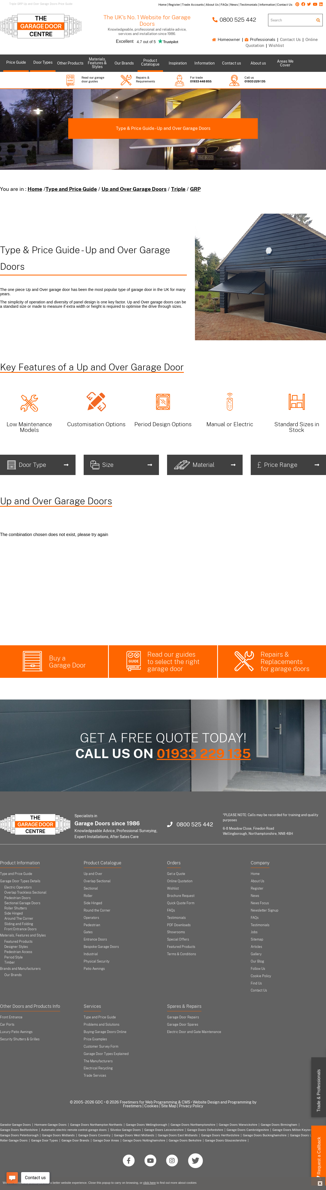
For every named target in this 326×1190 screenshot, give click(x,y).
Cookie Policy (261, 976)
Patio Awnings (94, 969)
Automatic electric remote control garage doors (74, 1130)
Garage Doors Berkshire (185, 1140)
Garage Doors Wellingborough (146, 1125)
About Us (257, 881)
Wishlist (276, 45)
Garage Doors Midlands (58, 1135)
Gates (88, 932)
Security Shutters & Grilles (20, 1039)
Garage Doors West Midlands (134, 1135)
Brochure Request (180, 896)
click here (149, 1182)
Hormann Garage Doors (50, 1125)
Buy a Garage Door (67, 662)
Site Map (168, 1106)
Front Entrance (11, 1017)
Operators (91, 918)
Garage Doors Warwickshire (238, 1125)
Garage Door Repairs (183, 1017)
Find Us (256, 983)
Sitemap (257, 939)
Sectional (91, 888)
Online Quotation (180, 881)
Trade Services (95, 1075)
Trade (319, 1090)
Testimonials (176, 918)
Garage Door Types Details (20, 881)
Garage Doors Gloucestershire (225, 1140)
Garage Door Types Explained (106, 1054)
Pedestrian (92, 925)
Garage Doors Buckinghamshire (264, 1135)
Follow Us (258, 969)
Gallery (256, 954)
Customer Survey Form (101, 1046)
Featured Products (18, 942)
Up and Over (93, 874)
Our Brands (13, 975)
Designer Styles (16, 947)
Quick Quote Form (180, 903)
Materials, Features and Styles (23, 935)
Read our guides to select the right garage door (173, 661)
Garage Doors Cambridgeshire (248, 1130)
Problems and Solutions (101, 1025)
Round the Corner (97, 910)
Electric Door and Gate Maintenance (194, 1032)
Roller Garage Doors (14, 1140)
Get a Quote (176, 874)
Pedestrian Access (18, 952)
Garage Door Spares (182, 1025)
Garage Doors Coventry (94, 1135)
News (255, 896)
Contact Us (290, 39)
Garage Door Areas (106, 1140)
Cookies (151, 1106)
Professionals (260, 39)
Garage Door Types (44, 1140)
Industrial (91, 954)
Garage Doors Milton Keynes (292, 1130)
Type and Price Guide (71, 189)
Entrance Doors (95, 939)
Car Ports (7, 1025)
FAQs (171, 910)
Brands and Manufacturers (20, 969)
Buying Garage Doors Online (105, 1032)
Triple (178, 189)
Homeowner (226, 39)
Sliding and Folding (18, 924)
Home (35, 189)
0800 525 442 (234, 19)
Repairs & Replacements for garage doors (284, 661)
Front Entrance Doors (20, 929)
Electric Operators (18, 887)
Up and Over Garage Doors (134, 189)
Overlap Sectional (97, 881)
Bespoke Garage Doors (101, 947)
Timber (9, 962)
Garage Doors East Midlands (178, 1135)
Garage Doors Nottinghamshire (144, 1140)
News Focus (260, 903)
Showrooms (176, 932)
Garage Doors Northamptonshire (193, 1125)
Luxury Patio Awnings (16, 1032)
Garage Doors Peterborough (19, 1135)
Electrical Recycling (98, 1068)
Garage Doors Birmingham (279, 1125)
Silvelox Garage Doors (125, 1130)
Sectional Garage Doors (22, 903)
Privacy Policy (191, 1106)
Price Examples (95, 1039)
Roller (88, 896)
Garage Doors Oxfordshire (205, 1130)
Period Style (13, 957)
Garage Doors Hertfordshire (220, 1135)
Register (257, 888)
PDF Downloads (179, 925)
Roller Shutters (15, 908)
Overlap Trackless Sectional (25, 892)
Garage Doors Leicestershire (164, 1130)
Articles (256, 947)
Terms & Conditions (181, 954)
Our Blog (257, 961)
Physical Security (96, 961)
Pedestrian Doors (17, 898)
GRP (195, 189)
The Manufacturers (98, 1061)
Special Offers (178, 939)
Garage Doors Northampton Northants (96, 1125)
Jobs (254, 932)
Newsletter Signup (264, 910)
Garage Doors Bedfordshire (19, 1130)
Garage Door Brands (75, 1140)
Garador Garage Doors (15, 1125)
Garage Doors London (305, 1135)
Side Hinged (13, 913)
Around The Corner (18, 918)
